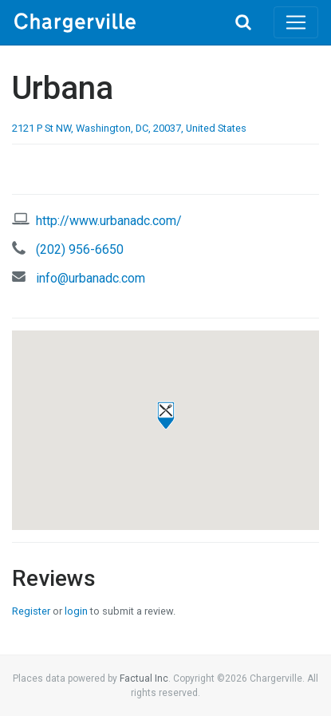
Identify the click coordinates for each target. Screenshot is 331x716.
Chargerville (113, 22)
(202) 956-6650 (80, 249)
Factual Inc (144, 678)
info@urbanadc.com (90, 278)
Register (31, 611)
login (76, 611)
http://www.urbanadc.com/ (109, 220)
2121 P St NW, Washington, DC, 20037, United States (129, 128)
